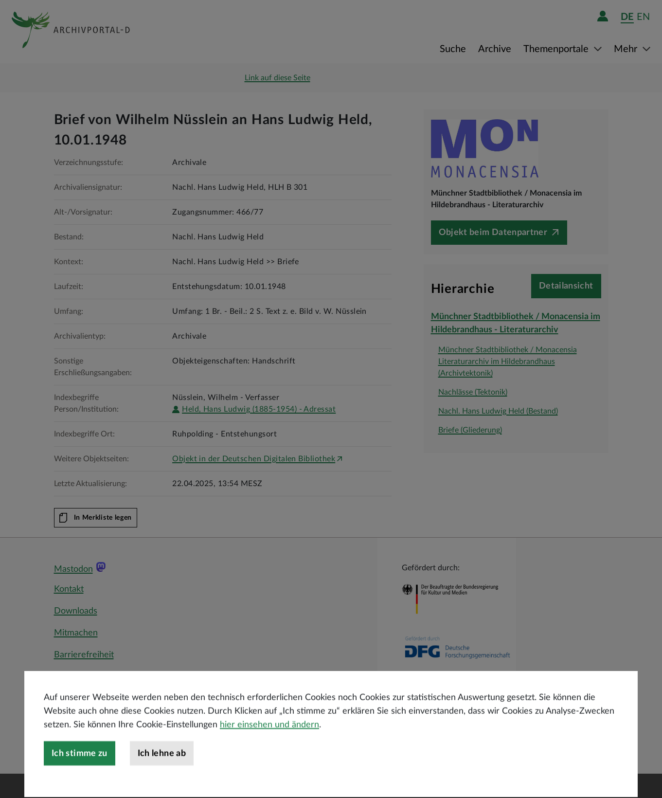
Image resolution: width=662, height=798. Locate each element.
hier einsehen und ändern (269, 747)
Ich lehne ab (162, 775)
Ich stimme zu (79, 775)
